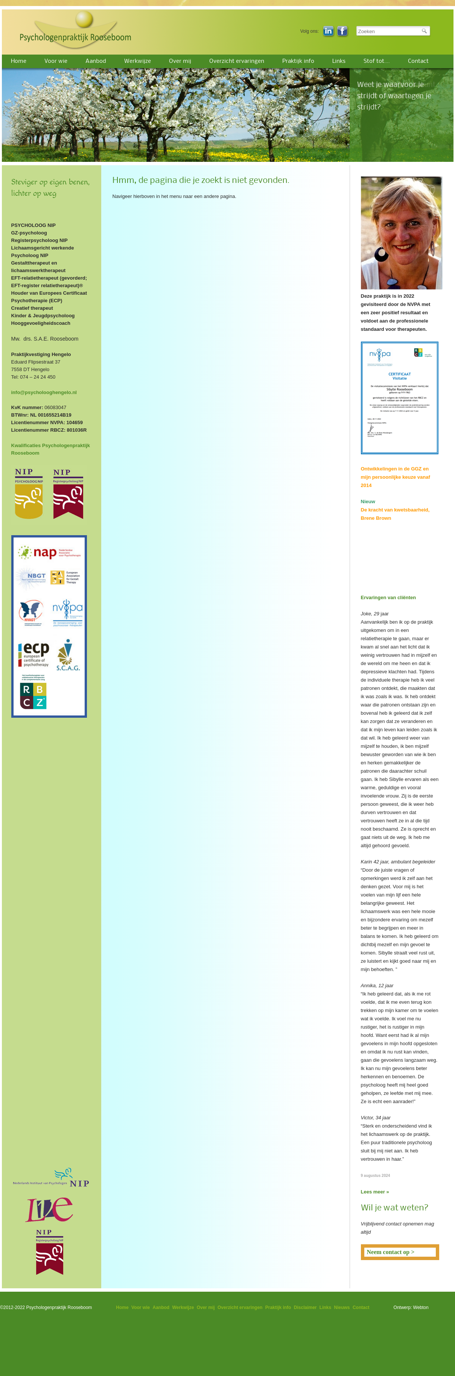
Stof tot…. (377, 61)
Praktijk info (298, 61)
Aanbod (95, 61)
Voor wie (55, 61)
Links (338, 61)
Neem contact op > (391, 1252)
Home (18, 61)
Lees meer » (375, 1192)
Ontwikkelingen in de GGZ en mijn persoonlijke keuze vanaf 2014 (395, 477)
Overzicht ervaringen (236, 61)
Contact (418, 61)
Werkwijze (137, 61)
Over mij (180, 61)
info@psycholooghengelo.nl (44, 392)
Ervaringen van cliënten (388, 597)
